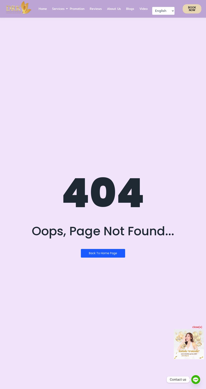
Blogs (130, 8)
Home (43, 8)
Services (58, 8)
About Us (114, 8)
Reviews (96, 8)
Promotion (77, 8)
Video (143, 8)
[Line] (195, 379)
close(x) (197, 327)
